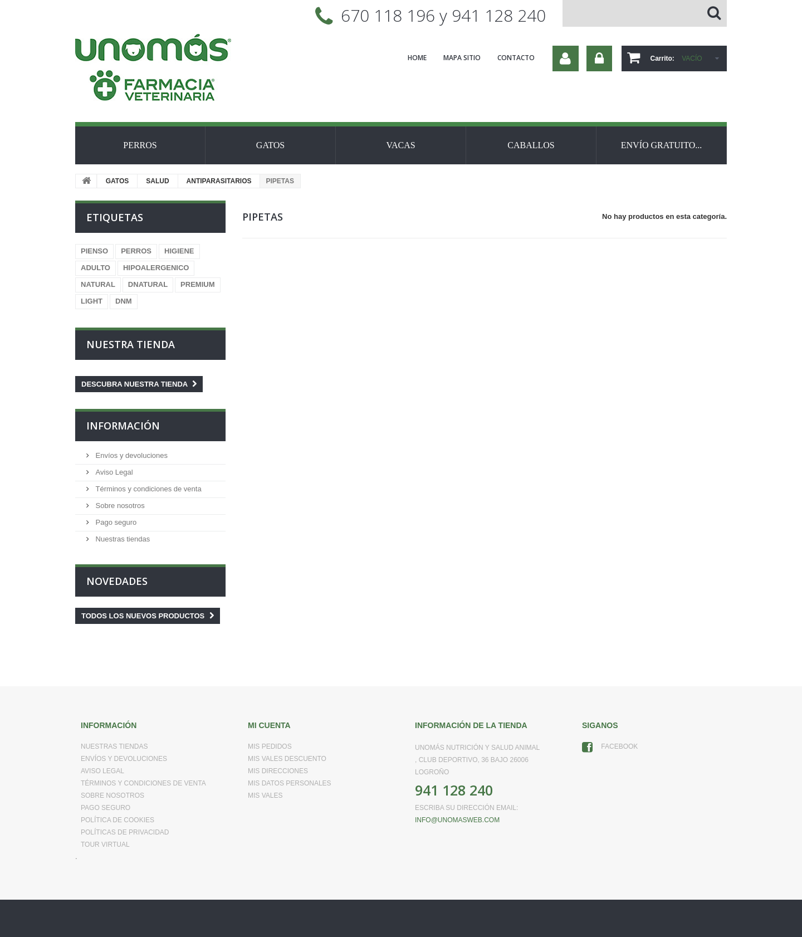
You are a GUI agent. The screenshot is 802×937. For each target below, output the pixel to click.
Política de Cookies (117, 820)
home (417, 57)
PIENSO (94, 251)
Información (123, 425)
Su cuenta (565, 58)
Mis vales (265, 795)
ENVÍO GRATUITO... (661, 145)
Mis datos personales (289, 783)
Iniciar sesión (599, 58)
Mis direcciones (278, 771)
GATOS (270, 145)
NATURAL (98, 284)
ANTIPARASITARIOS (219, 181)
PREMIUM (197, 284)
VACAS (400, 145)
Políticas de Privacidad (125, 832)
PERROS (140, 145)
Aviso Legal (113, 472)
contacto (516, 57)
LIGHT (91, 301)
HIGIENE (179, 251)
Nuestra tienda (130, 344)
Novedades (117, 581)
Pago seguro (115, 522)
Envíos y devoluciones (131, 455)
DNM (123, 301)
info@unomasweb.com (457, 820)
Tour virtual (105, 844)
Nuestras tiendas (122, 539)
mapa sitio (462, 57)
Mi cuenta (269, 725)
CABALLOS (530, 145)
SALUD (157, 181)
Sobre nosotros (119, 505)
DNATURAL (148, 284)
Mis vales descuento (287, 759)
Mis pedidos (270, 746)
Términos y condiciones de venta (148, 489)
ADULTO (95, 267)
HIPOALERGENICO (156, 267)
